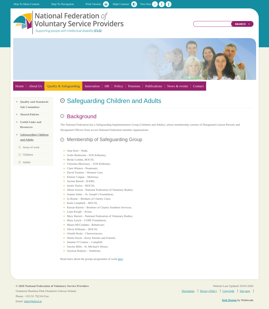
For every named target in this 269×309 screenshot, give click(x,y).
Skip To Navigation (62, 4)
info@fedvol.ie (33, 301)
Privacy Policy (208, 290)
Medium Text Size (162, 4)
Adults (27, 162)
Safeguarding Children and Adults (34, 137)
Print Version (93, 4)
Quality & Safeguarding (63, 86)
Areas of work (31, 147)
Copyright (228, 290)
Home (20, 86)
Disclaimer (188, 290)
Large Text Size (168, 4)
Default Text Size (155, 4)
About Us (35, 86)
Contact (198, 86)
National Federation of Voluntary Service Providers (69, 22)
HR (107, 86)
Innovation (92, 86)
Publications (153, 86)
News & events (177, 86)
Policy (118, 86)
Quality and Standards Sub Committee (34, 104)
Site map (245, 290)
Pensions (134, 86)
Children (28, 154)
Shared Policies (29, 114)
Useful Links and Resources (30, 124)
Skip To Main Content (26, 4)
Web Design (229, 300)
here (120, 258)
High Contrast (121, 4)
